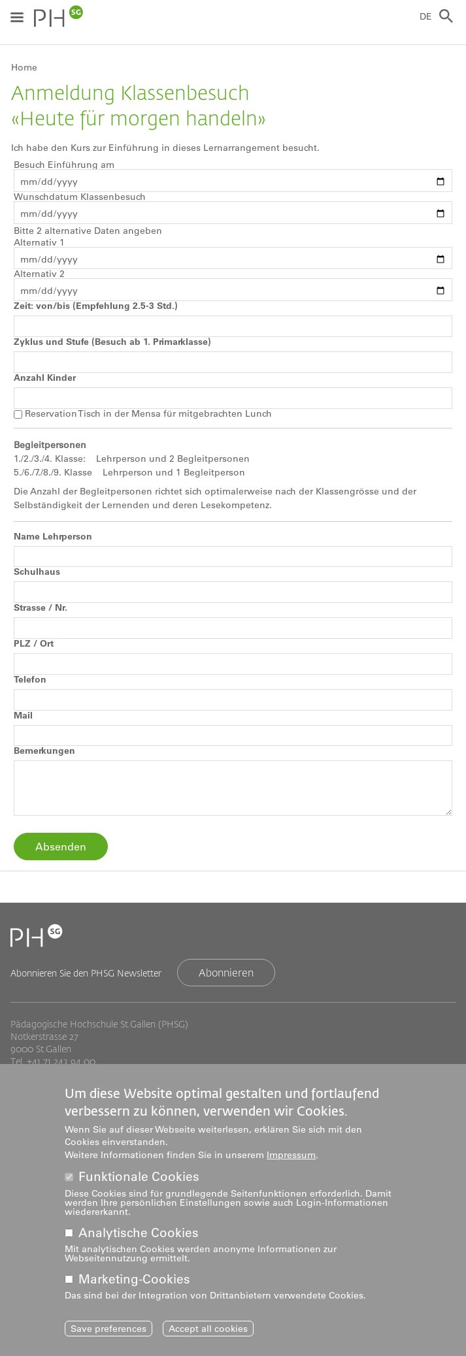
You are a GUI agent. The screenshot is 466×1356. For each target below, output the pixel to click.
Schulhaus (37, 571)
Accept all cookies (208, 1328)
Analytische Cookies (138, 1233)
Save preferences (108, 1328)
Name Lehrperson (53, 536)
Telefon (30, 679)
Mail (23, 715)
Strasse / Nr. (40, 607)
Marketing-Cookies (134, 1279)
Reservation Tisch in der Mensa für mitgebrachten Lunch (148, 413)
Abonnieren (226, 972)
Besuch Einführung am (64, 164)
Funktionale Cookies (138, 1176)
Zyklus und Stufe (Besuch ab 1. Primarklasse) (112, 341)
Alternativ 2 (39, 274)
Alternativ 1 (39, 242)
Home (24, 67)
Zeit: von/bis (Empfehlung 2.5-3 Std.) (96, 305)
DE (426, 16)
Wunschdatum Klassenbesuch (80, 196)
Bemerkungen (44, 750)
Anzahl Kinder (45, 377)
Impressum (291, 1155)
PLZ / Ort (34, 643)
